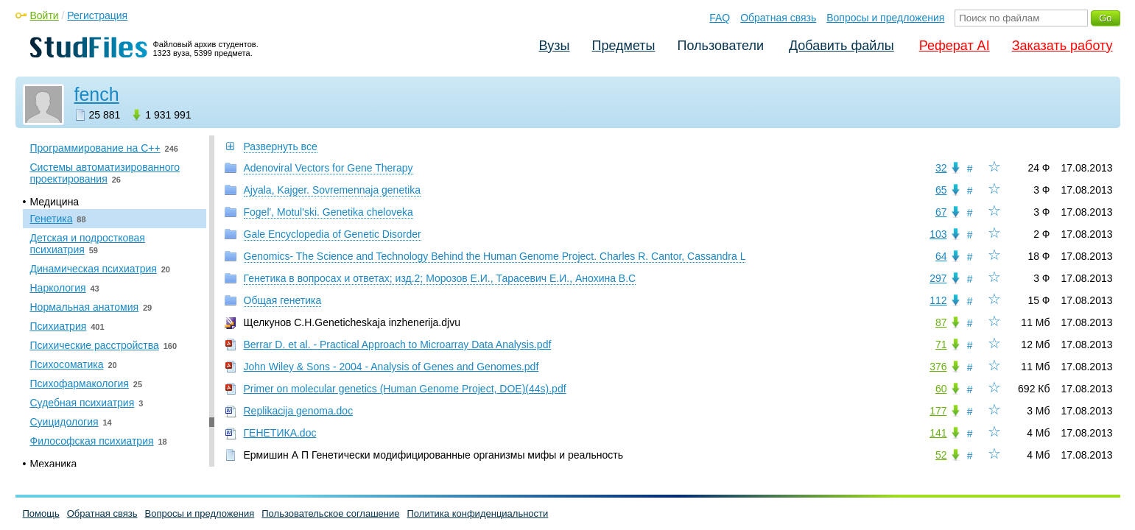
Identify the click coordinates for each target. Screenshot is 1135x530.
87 (941, 322)
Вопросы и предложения (885, 18)
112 (938, 300)
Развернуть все (280, 146)
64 (941, 256)
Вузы (554, 45)
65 (941, 190)
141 (938, 433)
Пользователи (721, 45)
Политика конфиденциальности (478, 513)
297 (938, 278)
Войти (44, 15)
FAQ (719, 18)
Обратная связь (778, 18)
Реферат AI (954, 45)
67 (941, 212)
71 (941, 344)
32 (941, 168)
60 (941, 389)
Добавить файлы (841, 45)
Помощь (41, 513)
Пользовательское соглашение (330, 513)
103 (938, 234)
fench (96, 94)
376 (938, 366)
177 (938, 411)
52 (941, 455)
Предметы (624, 45)
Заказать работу (1062, 45)
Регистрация (97, 15)
